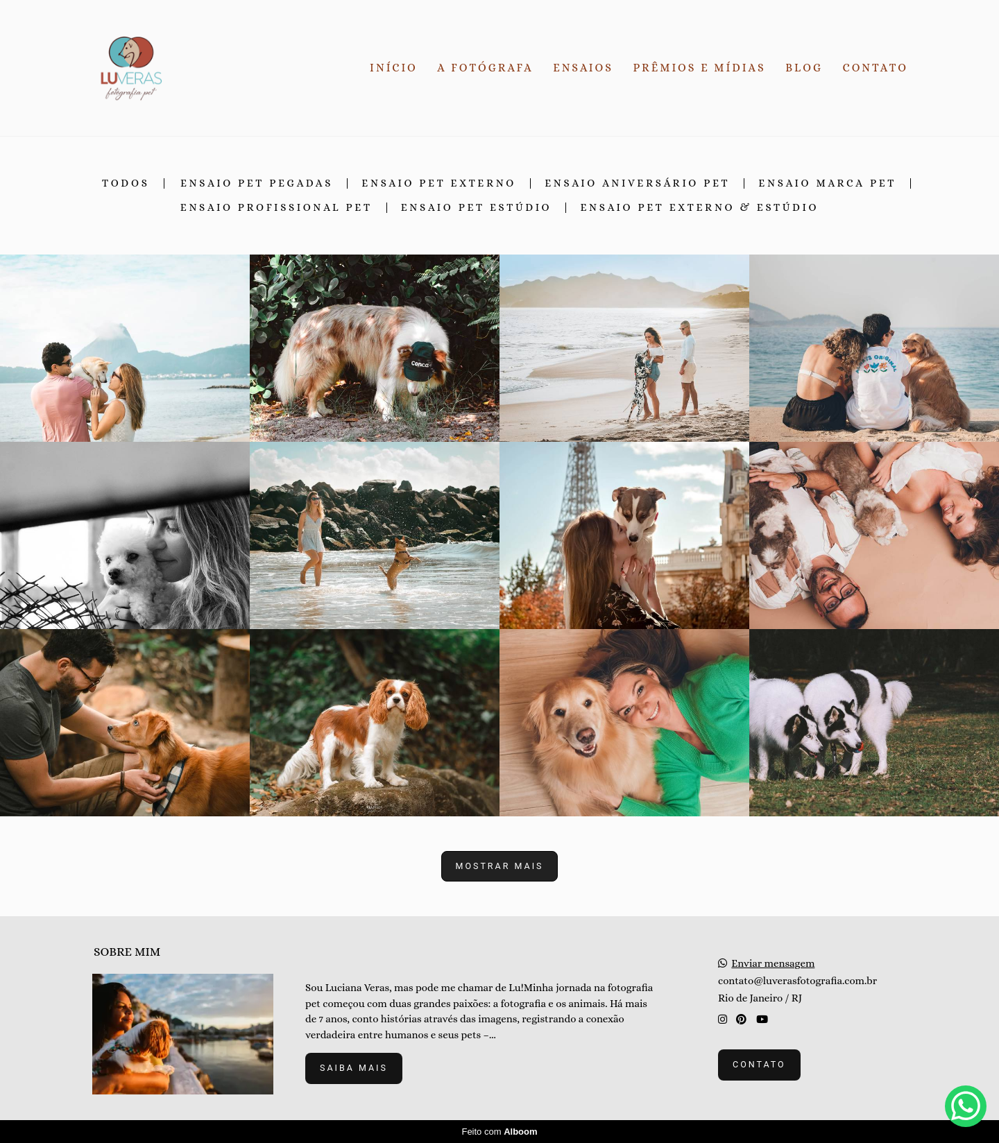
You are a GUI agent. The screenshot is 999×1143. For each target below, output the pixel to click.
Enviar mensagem (772, 964)
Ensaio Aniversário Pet (637, 183)
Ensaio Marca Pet (827, 183)
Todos (126, 183)
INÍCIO (394, 67)
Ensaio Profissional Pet (276, 208)
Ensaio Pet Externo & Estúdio (699, 208)
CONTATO (875, 67)
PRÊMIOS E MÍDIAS (699, 67)
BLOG (804, 67)
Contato (759, 1064)
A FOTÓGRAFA (485, 67)
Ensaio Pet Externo (438, 183)
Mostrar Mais (500, 866)
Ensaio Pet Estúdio (476, 208)
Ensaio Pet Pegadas (256, 183)
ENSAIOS (583, 67)
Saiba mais (354, 1068)
